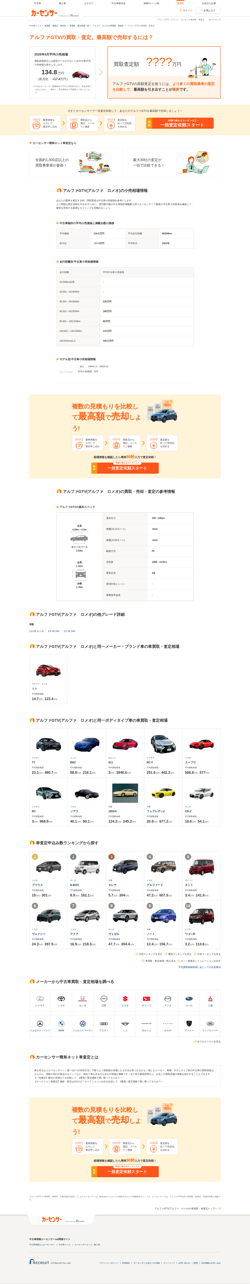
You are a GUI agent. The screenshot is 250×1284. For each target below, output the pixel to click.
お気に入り (210, 10)
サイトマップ (215, 20)
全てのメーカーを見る (209, 1041)
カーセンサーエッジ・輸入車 (87, 1245)
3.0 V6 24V (53, 631)
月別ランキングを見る (209, 954)
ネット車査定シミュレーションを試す (201, 961)
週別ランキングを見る (180, 954)
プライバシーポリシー (109, 1263)
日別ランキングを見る (150, 954)
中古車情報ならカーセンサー (42, 1245)
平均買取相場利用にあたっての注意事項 (200, 967)
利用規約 (126, 1263)
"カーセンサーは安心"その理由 (146, 1263)
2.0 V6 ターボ (36, 631)
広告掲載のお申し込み (211, 1263)
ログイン (187, 10)
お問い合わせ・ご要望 (188, 1263)
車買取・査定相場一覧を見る (160, 961)
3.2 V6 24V (69, 631)
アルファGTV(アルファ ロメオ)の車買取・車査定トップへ (185, 1208)
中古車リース (65, 1245)
